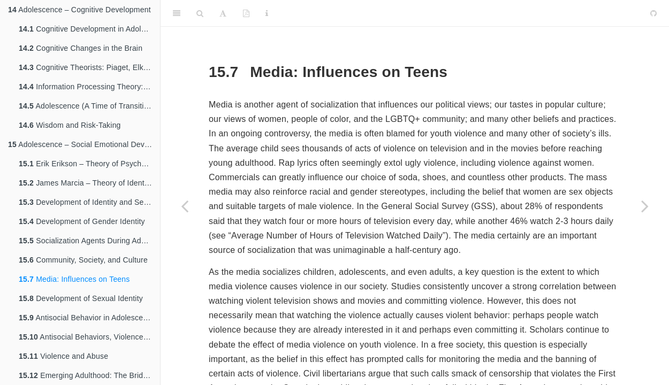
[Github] (653, 13)
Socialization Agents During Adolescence (89, 240)
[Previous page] (185, 206)
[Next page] (645, 206)
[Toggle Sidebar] (176, 13)
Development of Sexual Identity (81, 298)
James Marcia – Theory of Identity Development (89, 183)
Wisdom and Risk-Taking (70, 125)
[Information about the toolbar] (266, 13)
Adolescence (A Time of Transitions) (89, 106)
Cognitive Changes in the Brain (80, 48)
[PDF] (246, 13)
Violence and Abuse (63, 356)
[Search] (199, 13)
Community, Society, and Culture (83, 260)
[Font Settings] (222, 13)
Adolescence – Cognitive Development (79, 9)
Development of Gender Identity (82, 221)
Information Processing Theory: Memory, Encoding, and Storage (89, 86)
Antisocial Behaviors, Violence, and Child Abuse (89, 337)
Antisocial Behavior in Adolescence (87, 317)
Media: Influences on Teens (74, 279)
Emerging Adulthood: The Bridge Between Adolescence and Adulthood (89, 375)
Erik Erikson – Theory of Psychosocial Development (89, 163)
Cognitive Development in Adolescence (89, 29)
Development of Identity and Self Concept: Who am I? (89, 202)
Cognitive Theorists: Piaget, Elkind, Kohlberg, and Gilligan (89, 67)
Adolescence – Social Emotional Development (84, 144)
